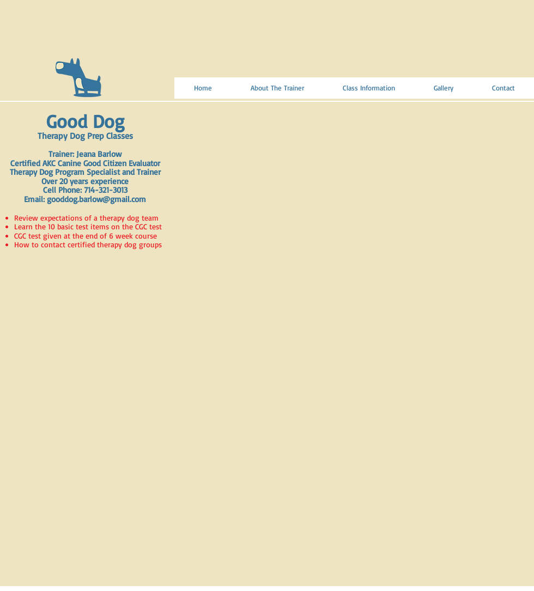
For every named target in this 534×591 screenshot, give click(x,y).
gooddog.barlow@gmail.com (96, 199)
